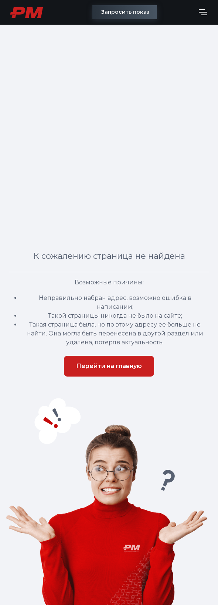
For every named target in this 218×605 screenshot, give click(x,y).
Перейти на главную (109, 366)
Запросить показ (125, 12)
